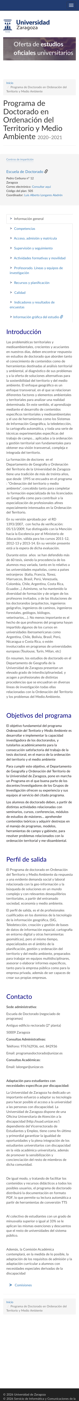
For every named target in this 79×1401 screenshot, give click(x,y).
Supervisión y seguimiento (31, 248)
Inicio (9, 83)
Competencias (22, 228)
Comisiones (23, 1285)
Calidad (17, 292)
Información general (27, 219)
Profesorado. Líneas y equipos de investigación (36, 270)
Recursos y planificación (30, 283)
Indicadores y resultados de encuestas (32, 304)
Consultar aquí (41, 186)
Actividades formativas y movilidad (38, 258)
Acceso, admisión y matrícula (33, 238)
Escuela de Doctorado (24, 172)
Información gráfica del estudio (36, 317)
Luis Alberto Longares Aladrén (43, 195)
